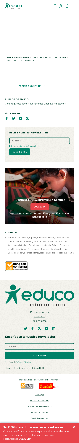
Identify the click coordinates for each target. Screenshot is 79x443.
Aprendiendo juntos (18, 57)
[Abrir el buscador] (55, 6)
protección (53, 241)
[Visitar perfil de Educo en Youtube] (20, 118)
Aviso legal (39, 394)
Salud (71, 253)
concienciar (64, 241)
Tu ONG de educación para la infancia (33, 427)
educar (43, 241)
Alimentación (34, 249)
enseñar (27, 241)
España (32, 238)
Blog (7, 368)
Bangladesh (56, 249)
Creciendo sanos (42, 57)
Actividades (21, 249)
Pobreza (45, 249)
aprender (12, 238)
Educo (55, 245)
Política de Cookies (39, 412)
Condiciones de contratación (39, 406)
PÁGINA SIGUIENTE (32, 86)
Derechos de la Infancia (40, 245)
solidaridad (62, 253)
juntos (35, 241)
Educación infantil (45, 238)
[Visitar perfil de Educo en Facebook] (6, 118)
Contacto (39, 316)
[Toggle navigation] (72, 6)
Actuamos (60, 57)
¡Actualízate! (27, 61)
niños (65, 249)
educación (23, 238)
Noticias (11, 61)
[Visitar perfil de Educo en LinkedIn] (53, 328)
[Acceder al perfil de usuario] (61, 5)
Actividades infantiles (17, 245)
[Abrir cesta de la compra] (67, 6)
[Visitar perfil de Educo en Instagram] (27, 118)
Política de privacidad (39, 400)
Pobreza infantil (31, 253)
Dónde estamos (39, 312)
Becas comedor (15, 253)
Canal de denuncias (39, 418)
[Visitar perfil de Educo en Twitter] (13, 118)
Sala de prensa (21, 368)
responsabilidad (47, 253)
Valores (18, 241)
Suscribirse (20, 152)
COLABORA (39, 207)
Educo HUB (38, 368)
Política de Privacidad (28, 146)
